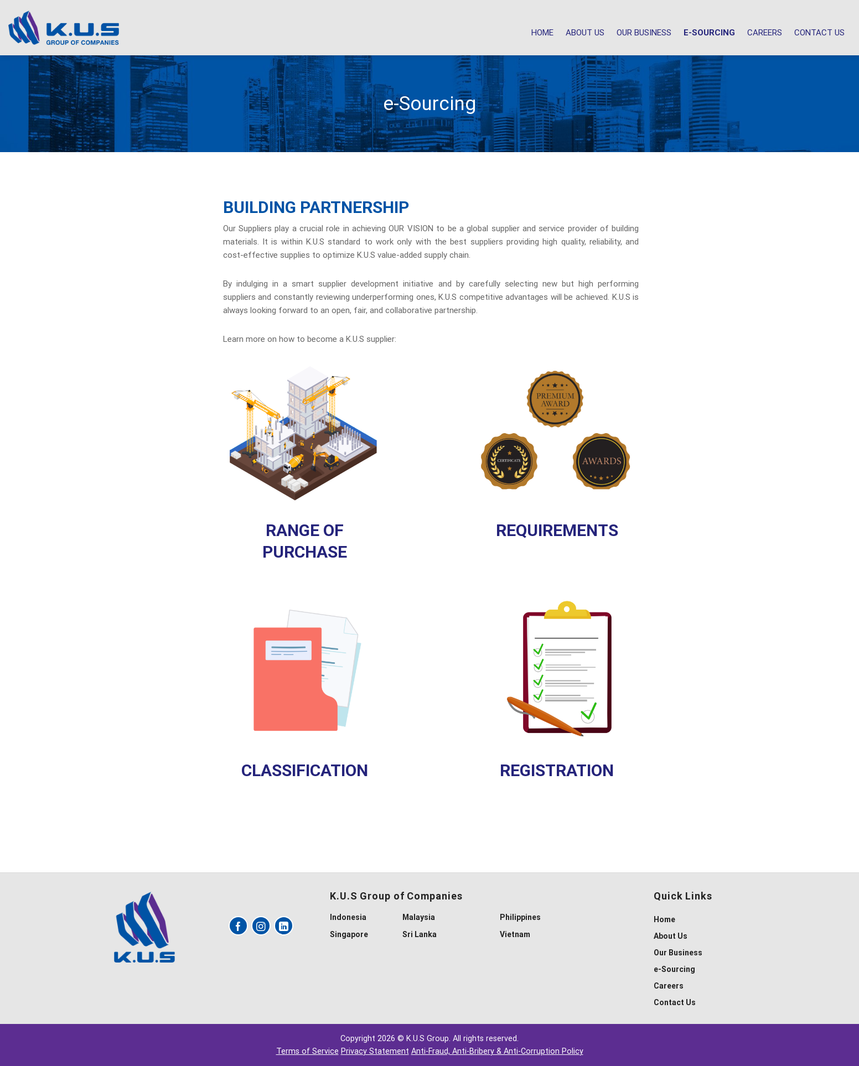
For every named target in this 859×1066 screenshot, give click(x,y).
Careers (764, 33)
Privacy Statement (375, 1051)
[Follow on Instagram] (261, 925)
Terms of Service (307, 1051)
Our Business (644, 33)
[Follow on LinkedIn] (283, 925)
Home (542, 33)
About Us (585, 33)
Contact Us (819, 33)
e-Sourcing (709, 33)
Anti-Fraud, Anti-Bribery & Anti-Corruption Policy (497, 1051)
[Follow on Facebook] (238, 925)
